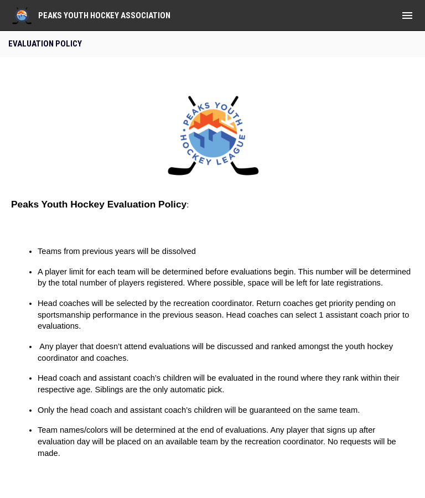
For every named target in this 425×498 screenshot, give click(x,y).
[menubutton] (407, 15)
